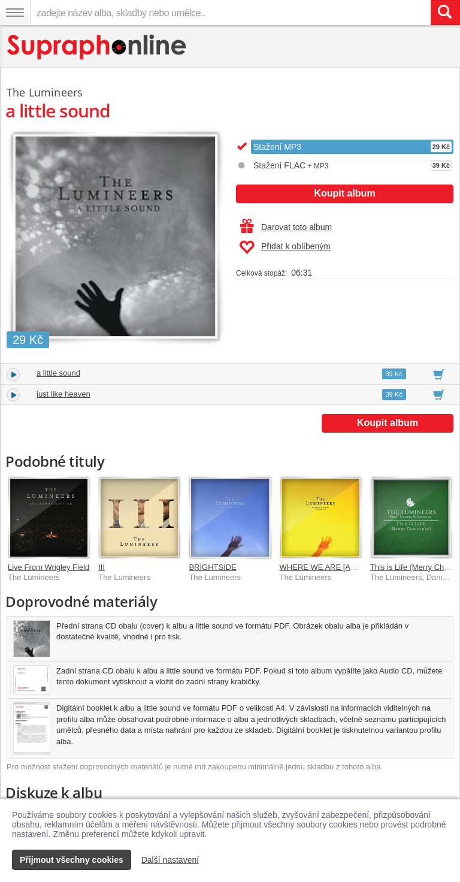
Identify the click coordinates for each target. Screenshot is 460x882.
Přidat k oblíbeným (285, 247)
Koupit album (344, 193)
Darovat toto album (286, 227)
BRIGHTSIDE (212, 567)
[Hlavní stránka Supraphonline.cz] (97, 47)
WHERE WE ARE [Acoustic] (328, 567)
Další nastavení (170, 860)
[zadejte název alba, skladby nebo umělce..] (230, 12)
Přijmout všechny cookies (71, 860)
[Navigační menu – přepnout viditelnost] (15, 12)
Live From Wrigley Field (48, 567)
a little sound (58, 372)
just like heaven (63, 393)
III (101, 567)
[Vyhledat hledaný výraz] (445, 12)
